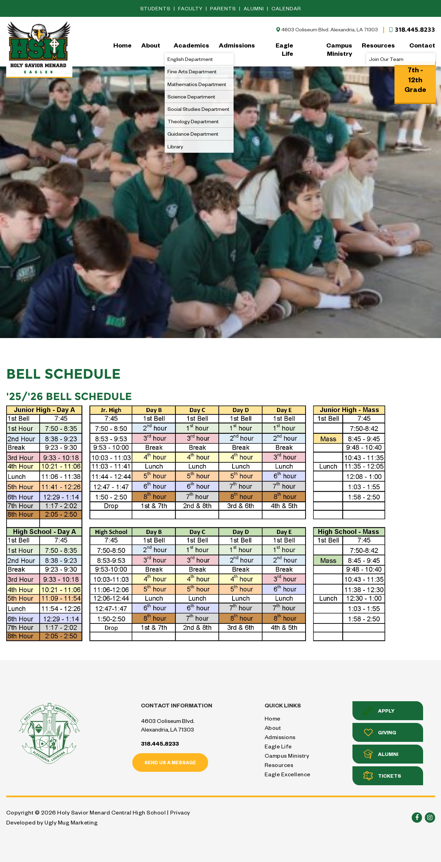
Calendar (286, 8)
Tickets (382, 775)
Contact (422, 49)
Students (156, 8)
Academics (191, 49)
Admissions (237, 45)
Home (122, 45)
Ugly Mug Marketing (71, 822)
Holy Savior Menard (39, 49)
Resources (378, 45)
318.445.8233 (411, 29)
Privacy (180, 812)
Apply (378, 710)
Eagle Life (284, 49)
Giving (379, 732)
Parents (223, 8)
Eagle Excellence (287, 774)
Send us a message (170, 762)
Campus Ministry (339, 49)
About (150, 45)
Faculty (191, 8)
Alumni (254, 8)
